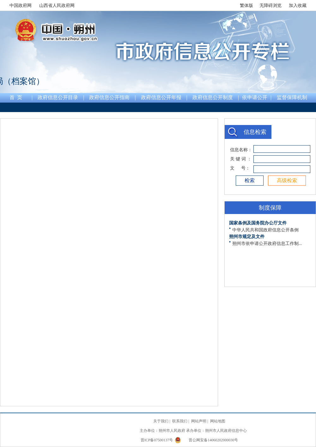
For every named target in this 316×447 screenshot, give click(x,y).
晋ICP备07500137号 (157, 440)
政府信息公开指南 (109, 97)
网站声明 (198, 421)
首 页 (15, 97)
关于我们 (160, 421)
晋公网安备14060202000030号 (206, 440)
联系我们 (179, 421)
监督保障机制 (292, 97)
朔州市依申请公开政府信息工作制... (267, 243)
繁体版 (246, 5)
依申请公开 (254, 97)
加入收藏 (298, 5)
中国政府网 (20, 5)
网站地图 (217, 421)
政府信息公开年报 (161, 97)
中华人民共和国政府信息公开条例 (265, 230)
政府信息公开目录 (58, 97)
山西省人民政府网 (57, 5)
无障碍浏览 (270, 5)
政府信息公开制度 (212, 97)
